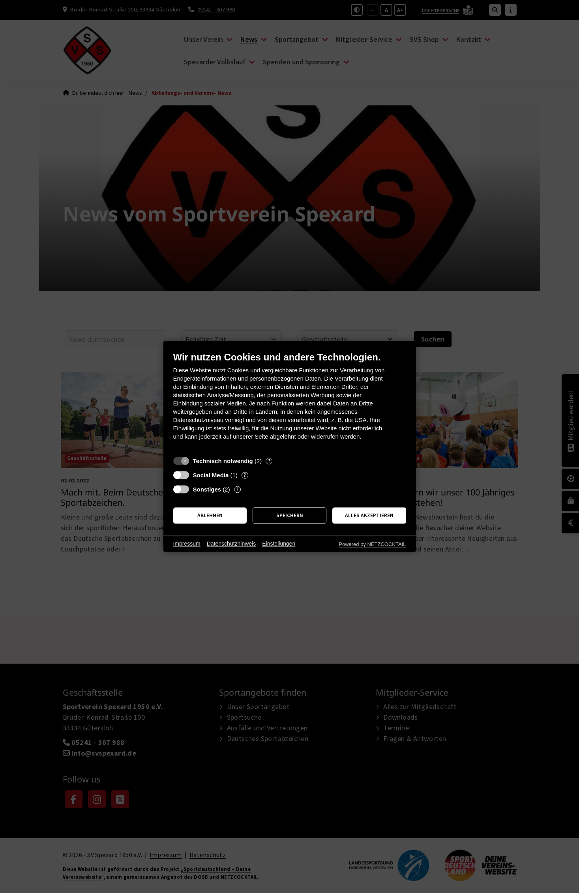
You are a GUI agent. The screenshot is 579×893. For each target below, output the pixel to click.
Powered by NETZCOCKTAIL (372, 544)
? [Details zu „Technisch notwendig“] (269, 461)
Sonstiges (207, 489)
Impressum (186, 543)
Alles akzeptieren (369, 515)
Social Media (211, 475)
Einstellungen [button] (278, 543)
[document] (289, 402)
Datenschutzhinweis (231, 543)
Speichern (289, 515)
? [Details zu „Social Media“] (245, 475)
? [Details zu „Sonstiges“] (237, 489)
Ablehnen (210, 515)
